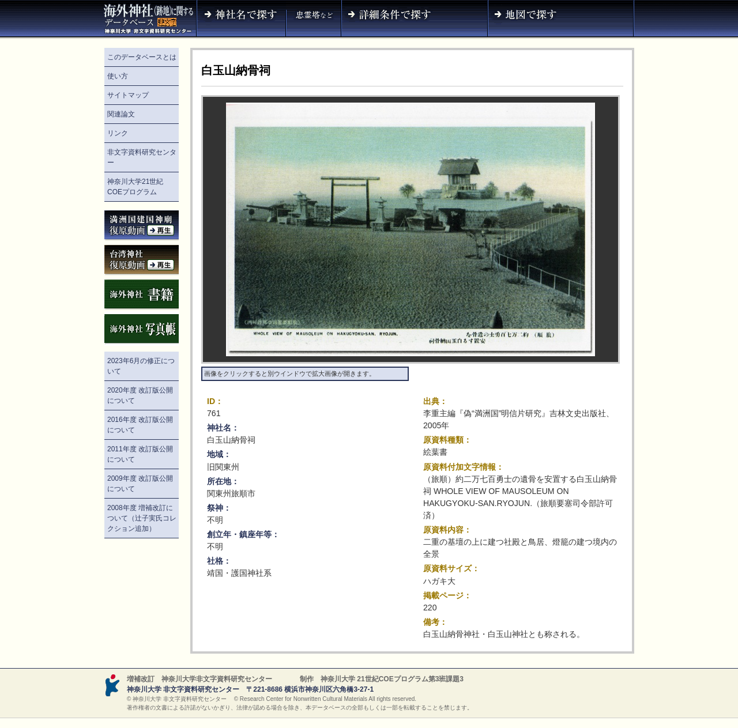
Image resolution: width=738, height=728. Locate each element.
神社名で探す (241, 19)
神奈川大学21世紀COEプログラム (135, 187)
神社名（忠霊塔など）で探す (313, 19)
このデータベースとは (141, 57)
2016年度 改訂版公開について (140, 425)
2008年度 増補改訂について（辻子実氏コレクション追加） (141, 518)
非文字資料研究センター (141, 157)
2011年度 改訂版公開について (140, 454)
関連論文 (121, 114)
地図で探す (561, 19)
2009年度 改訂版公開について (140, 483)
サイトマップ (128, 95)
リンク (117, 133)
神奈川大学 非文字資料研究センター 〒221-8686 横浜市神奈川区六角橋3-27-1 (250, 689)
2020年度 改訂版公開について (140, 395)
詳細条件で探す (414, 19)
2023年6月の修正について (141, 366)
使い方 (117, 76)
